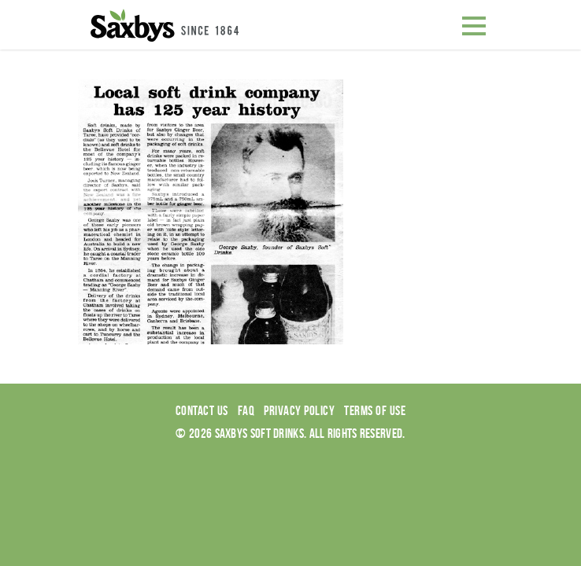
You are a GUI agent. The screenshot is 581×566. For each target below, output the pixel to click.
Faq (246, 410)
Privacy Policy (299, 410)
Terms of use (374, 410)
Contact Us (202, 410)
